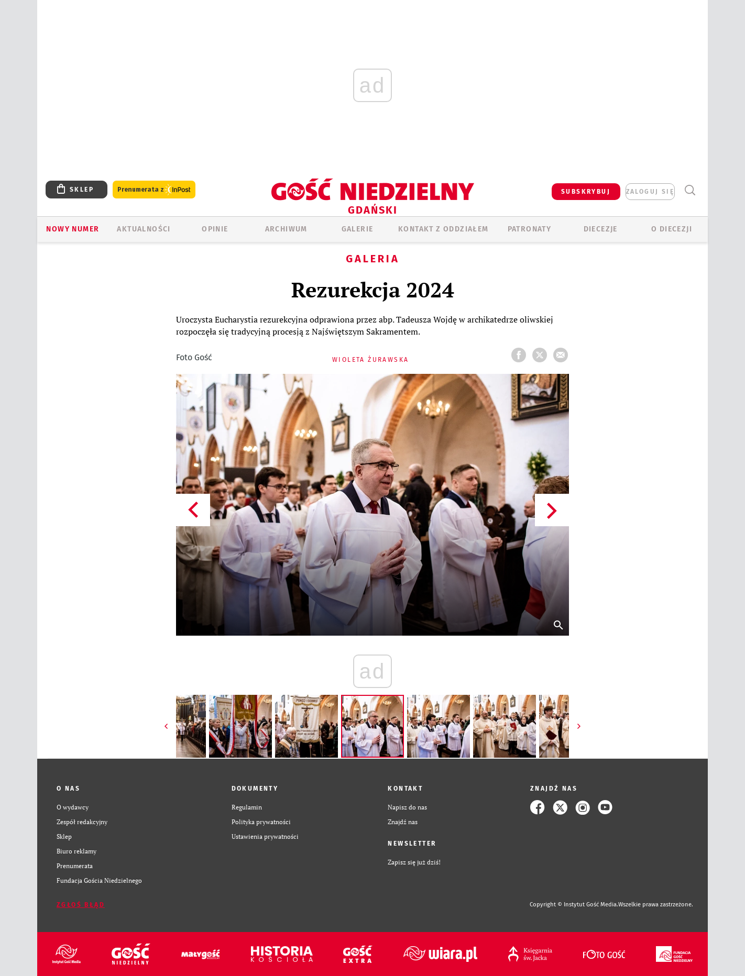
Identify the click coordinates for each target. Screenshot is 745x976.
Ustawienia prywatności (265, 836)
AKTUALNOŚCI (143, 229)
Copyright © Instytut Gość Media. (574, 904)
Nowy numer (72, 229)
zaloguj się (650, 191)
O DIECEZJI (671, 229)
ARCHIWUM (286, 229)
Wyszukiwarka (689, 190)
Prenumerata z (154, 190)
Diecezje (601, 229)
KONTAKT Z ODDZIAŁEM (443, 229)
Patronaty (530, 229)
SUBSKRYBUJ (585, 191)
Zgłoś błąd (81, 904)
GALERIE (358, 229)
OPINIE (215, 229)
